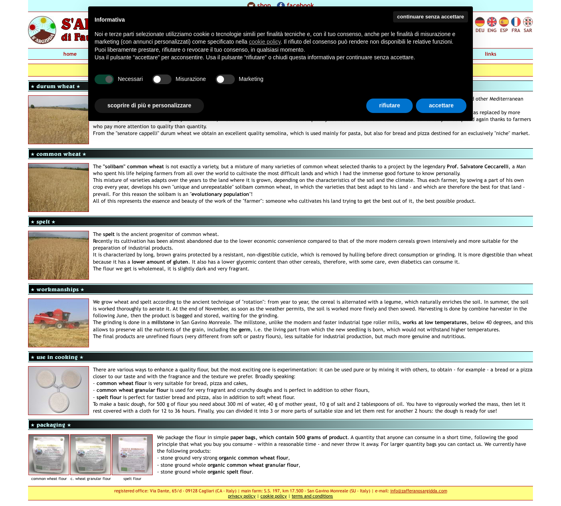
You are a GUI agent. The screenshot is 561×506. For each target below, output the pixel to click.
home (70, 54)
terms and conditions (312, 495)
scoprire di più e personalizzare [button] (149, 105)
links (490, 54)
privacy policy (242, 495)
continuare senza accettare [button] (430, 17)
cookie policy (273, 495)
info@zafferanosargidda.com (418, 490)
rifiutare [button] (389, 105)
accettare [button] (441, 105)
